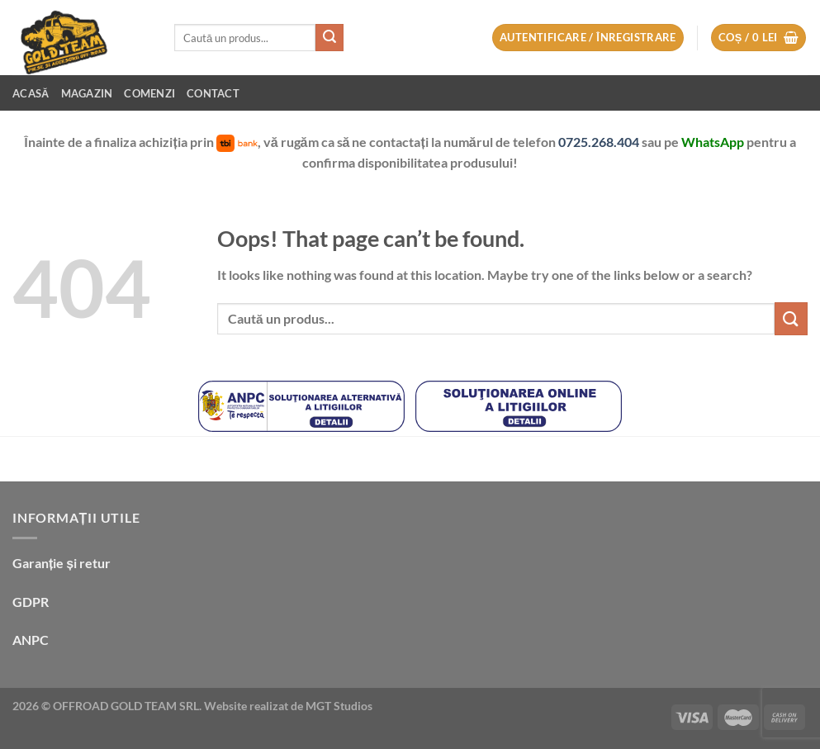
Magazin (87, 93)
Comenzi (149, 93)
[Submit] (329, 38)
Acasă (31, 93)
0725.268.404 (600, 141)
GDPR (30, 601)
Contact (213, 93)
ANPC (30, 639)
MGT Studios (339, 706)
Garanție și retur (61, 563)
